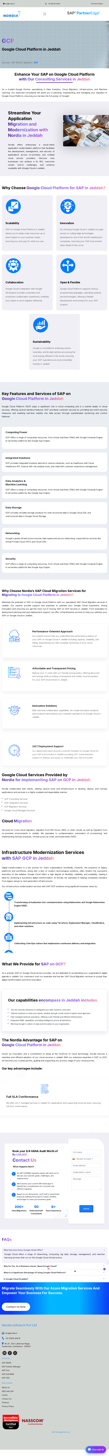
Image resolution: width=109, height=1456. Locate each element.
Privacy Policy (8, 1400)
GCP (36, 62)
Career (5, 1389)
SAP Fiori (5, 1364)
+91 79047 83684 (94, 3)
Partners (5, 1397)
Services (6, 62)
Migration (28, 62)
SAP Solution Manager (11, 1361)
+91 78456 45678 (11, 1332)
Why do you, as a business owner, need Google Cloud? (30, 1260)
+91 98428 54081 (53, 3)
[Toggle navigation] (45, 14)
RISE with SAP (8, 1385)
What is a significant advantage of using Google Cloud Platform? (35, 1267)
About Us (6, 1381)
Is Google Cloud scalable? (16, 1273)
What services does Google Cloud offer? (23, 1244)
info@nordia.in (10, 3)
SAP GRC (6, 1372)
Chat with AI (96, 1449)
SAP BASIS (16, 62)
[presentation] (90, 1192)
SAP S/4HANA (8, 1368)
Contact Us (6, 1393)
